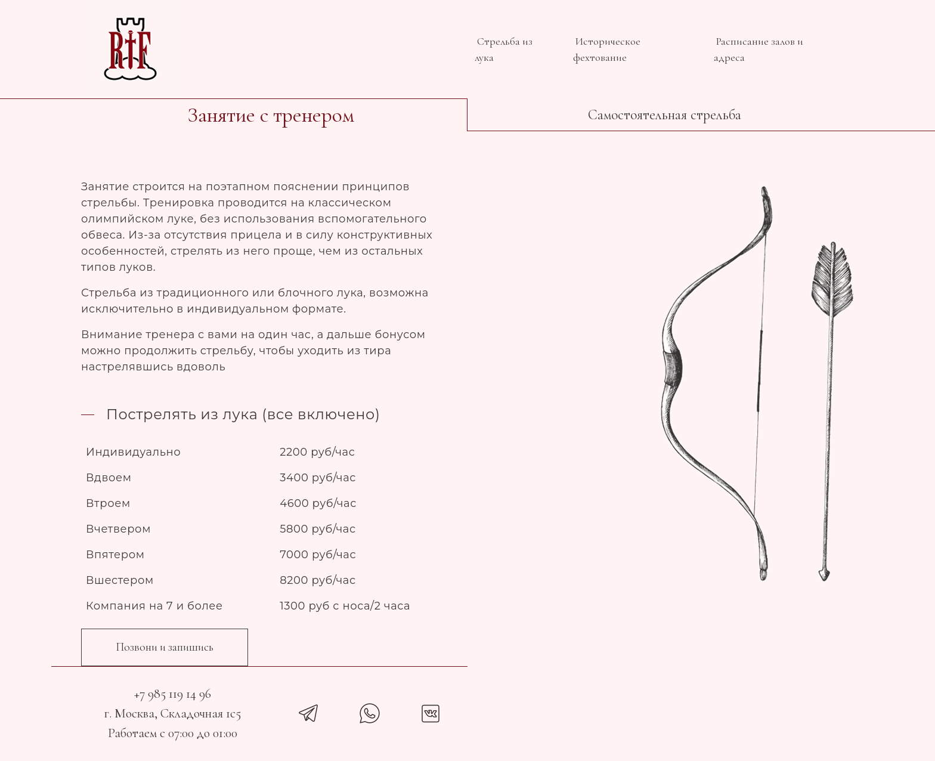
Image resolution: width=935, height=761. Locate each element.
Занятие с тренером (270, 115)
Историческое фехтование (606, 49)
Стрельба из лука (503, 49)
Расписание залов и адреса (758, 49)
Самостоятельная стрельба (664, 114)
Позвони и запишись (164, 647)
